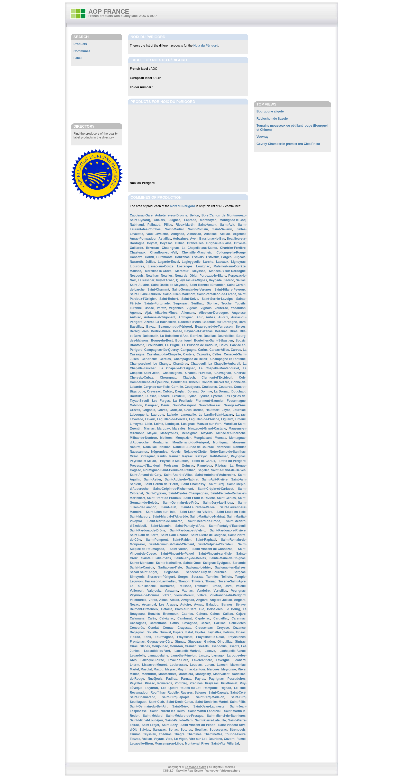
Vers (169, 739)
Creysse (223, 628)
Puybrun (151, 688)
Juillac (150, 262)
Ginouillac (224, 641)
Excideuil (178, 396)
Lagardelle (137, 655)
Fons (147, 637)
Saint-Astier (152, 479)
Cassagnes (138, 623)
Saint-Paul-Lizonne (174, 535)
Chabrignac (170, 248)
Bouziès (154, 614)
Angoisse (239, 312)
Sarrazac (159, 729)
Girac (134, 646)
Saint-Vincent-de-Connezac (212, 549)
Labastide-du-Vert (157, 651)
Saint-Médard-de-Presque (184, 716)
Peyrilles (136, 683)
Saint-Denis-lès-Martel (211, 702)
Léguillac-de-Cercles (172, 419)
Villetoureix (138, 600)
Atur (199, 317)
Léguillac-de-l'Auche (204, 419)
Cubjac (168, 391)
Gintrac (240, 641)
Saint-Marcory (140, 516)
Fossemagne (236, 401)
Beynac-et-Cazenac (198, 331)
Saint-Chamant (158, 289)
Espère (178, 632)
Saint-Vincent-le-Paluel (177, 553)
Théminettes (213, 734)
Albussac (194, 234)
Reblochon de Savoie (272, 118)
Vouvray (262, 136)
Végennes (176, 308)
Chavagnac (222, 373)
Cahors (201, 614)
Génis (165, 405)
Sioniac (212, 303)
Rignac (226, 688)
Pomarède (164, 683)
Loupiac (196, 665)
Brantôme (137, 345)
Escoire (164, 396)
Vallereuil (136, 590)
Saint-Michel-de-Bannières (226, 716)
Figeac (241, 632)
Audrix (223, 317)
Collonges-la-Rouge (230, 252)
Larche (208, 262)
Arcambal (149, 604)
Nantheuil (223, 447)
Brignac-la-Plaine (219, 243)
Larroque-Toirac (152, 660)
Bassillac (136, 326)
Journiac (239, 410)
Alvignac (187, 600)
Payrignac (216, 678)
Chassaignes (172, 373)
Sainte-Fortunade (157, 303)
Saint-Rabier (182, 539)
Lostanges (185, 266)
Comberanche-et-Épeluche (149, 382)
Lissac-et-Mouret (154, 665)
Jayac (226, 410)
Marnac (149, 428)
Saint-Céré (238, 692)
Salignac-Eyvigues (216, 563)
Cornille (177, 387)
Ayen (194, 238)
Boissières (215, 609)
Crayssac (184, 628)
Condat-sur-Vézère (215, 382)
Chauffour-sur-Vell (163, 252)
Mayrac (170, 669)
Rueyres (187, 692)
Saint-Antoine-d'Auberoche (215, 475)
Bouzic (240, 340)
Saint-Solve (189, 299)
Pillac (168, 224)
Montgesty (203, 674)
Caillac (228, 614)
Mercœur (181, 271)
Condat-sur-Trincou (185, 382)
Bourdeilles (226, 336)
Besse (177, 331)
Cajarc (241, 614)
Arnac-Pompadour (143, 238)
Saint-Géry (180, 706)
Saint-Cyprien (156, 493)
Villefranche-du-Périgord (228, 595)
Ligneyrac (238, 262)
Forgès (226, 257)
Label (77, 58)
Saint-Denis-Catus (180, 702)
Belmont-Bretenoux (144, 609)
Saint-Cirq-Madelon (210, 697)
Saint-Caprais (218, 692)
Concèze (136, 257)
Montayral (192, 743)
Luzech (222, 665)
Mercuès (213, 669)
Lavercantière (202, 660)
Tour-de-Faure (235, 734)
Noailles (167, 275)
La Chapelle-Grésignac (177, 368)
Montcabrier (167, 674)
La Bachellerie (166, 322)
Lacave (210, 651)
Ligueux (227, 419)
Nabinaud (137, 224)
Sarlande (239, 563)
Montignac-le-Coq (232, 220)
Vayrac (159, 739)
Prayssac (212, 683)
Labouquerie (139, 414)
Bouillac (210, 336)
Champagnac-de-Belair (190, 359)
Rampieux (204, 465)
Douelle (152, 632)
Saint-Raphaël (206, 539)
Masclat (146, 669)
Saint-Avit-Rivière (215, 479)
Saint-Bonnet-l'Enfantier (207, 285)
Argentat (239, 234)
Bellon (194, 215)
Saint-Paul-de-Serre (144, 535)
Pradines (196, 683)
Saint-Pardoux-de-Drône (147, 530)
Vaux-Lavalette (157, 234)
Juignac (174, 220)
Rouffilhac (158, 692)
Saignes (200, 692)
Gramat (190, 646)
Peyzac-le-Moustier (174, 461)
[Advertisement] (96, 94)
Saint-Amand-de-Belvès (228, 470)
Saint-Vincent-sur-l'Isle (215, 553)
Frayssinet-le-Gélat (210, 637)
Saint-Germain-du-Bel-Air (148, 706)
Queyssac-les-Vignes (191, 280)
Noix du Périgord (206, 45)
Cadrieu (187, 614)
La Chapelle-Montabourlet (219, 368)
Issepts (234, 646)
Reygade (215, 280)
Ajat (148, 312)
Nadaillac (150, 447)
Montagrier (160, 442)
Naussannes (139, 451)
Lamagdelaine (158, 655)
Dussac (151, 396)
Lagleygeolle (191, 262)
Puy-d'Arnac (165, 280)
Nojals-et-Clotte (195, 451)
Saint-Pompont (157, 539)
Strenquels (238, 729)
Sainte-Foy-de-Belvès (190, 558)
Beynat (152, 243)
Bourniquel (183, 340)
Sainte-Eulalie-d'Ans (156, 558)
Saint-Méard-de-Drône (204, 521)
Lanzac (204, 655)
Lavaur (150, 419)
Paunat (174, 456)
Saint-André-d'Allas (178, 475)
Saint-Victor (178, 549)
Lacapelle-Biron (141, 743)
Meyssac (198, 271)
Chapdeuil (198, 363)
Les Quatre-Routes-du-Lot (180, 688)
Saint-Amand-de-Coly (145, 475)
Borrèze (196, 336)
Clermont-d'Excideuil (217, 377)
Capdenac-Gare (141, 215)
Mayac (152, 433)
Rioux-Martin (185, 224)
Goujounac (160, 646)
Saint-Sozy (170, 725)
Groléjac (176, 410)
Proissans (171, 465)
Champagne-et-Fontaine (227, 359)
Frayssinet (185, 637)
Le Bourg (232, 609)
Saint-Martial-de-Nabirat (207, 516)
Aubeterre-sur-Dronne (171, 215)
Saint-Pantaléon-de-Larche (216, 294)
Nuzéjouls (155, 678)
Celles (216, 354)
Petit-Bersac (219, 456)
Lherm (134, 665)
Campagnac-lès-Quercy (161, 350)
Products (80, 44)
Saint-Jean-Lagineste (208, 706)
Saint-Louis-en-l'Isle (231, 512)
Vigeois (192, 308)
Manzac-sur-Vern (209, 424)
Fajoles (200, 632)
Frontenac (137, 641)
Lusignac (188, 424)
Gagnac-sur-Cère (159, 641)
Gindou (209, 641)
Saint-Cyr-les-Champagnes (188, 493)
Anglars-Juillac (221, 600)
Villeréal (233, 743)
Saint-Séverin (222, 229)
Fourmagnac (164, 637)
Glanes (145, 646)
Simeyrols (137, 577)
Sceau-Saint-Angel (143, 572)
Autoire (185, 604)
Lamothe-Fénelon (183, 655)
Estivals (198, 257)
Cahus (215, 614)
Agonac (135, 312)
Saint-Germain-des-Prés (180, 502)
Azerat (149, 322)
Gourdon (176, 646)
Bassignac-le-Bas (212, 238)
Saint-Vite (218, 743)
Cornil (149, 257)
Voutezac (221, 308)
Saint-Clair (156, 702)
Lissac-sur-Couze (160, 266)
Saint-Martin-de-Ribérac (165, 521)
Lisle (148, 424)
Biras (233, 331)
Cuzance (239, 628)
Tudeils (240, 303)
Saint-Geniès (226, 498)
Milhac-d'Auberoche (230, 433)
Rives (205, 743)
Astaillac (165, 238)
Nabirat (135, 447)
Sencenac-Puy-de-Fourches (206, 572)
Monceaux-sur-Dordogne (227, 271)
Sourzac (197, 577)
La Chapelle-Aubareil (224, 363)
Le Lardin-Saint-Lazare (216, 414)
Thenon (183, 581)
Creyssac (154, 391)
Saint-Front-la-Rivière (199, 498)
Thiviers (197, 581)
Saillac (241, 280)
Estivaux (212, 257)
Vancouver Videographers (222, 770)
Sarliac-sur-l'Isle (170, 567)
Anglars (202, 600)
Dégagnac (137, 632)
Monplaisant (203, 438)
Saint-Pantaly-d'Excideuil (227, 526)
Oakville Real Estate (189, 770)
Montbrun (149, 674)
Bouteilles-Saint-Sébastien (213, 340)
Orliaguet (148, 456)
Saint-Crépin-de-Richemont (173, 489)
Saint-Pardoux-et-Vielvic (187, 530)
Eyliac (191, 396)
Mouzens (238, 442)
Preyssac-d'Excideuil (145, 465)
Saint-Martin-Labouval (204, 711)
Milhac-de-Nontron (143, 438)
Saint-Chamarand (142, 697)
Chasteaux (137, 252)
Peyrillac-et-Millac (143, 461)
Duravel (165, 632)
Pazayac (201, 456)
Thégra (179, 734)
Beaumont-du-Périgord (175, 326)
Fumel (240, 739)
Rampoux (211, 688)
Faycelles (214, 632)
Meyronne (228, 669)
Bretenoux (170, 614)
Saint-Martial (174, 229)
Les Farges (161, 401)
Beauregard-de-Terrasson (214, 326)
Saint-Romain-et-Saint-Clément (171, 544)
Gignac (180, 641)
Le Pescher (146, 280)
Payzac (187, 456)
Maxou (158, 669)
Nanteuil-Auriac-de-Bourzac (193, 447)
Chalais (159, 220)
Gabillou (136, 405)
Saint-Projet (150, 725)
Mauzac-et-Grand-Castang (207, 428)
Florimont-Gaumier (210, 401)
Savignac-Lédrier (198, 567)
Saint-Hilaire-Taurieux (145, 294)
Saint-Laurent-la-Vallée (198, 507)
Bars (242, 322)
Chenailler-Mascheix (197, 252)
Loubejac (172, 424)
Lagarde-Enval (168, 262)
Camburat (184, 618)
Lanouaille (188, 414)
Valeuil (241, 586)
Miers (241, 669)
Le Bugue (172, 345)
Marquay (163, 428)
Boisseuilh (150, 336)
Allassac (210, 234)
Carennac (239, 618)
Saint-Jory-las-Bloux (218, 502)
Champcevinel (140, 363)
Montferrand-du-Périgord (190, 442)
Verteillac (220, 590)
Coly (242, 377)
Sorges (183, 577)
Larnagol (218, 655)
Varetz (161, 308)
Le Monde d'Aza (195, 766)
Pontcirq (181, 683)
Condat (153, 628)
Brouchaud (154, 345)
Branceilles (195, 243)
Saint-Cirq (216, 484)
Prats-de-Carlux (203, 461)
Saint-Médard (152, 716)
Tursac (216, 586)
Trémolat (201, 586)
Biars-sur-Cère (185, 609)
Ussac (149, 308)
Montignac (220, 442)
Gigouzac (195, 641)
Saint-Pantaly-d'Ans (189, 526)
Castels (188, 354)
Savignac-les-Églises (230, 567)
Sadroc (229, 280)
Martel (134, 669)
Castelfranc (158, 623)
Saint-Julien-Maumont (179, 294)
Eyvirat (203, 396)
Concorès (137, 628)
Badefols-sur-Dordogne (220, 322)
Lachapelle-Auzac (232, 651)
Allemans (188, 312)
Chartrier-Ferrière (232, 248)
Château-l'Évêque (198, 373)
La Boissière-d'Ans (174, 336)
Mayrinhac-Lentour (191, 669)
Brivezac (152, 248)
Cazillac (220, 623)
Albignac (177, 234)
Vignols (206, 308)
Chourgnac (168, 377)
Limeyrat (136, 424)
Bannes (227, 604)
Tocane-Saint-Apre (232, 581)
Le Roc (239, 688)
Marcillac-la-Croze (158, 271)
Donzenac (182, 257)
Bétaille (166, 609)
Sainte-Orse (191, 563)
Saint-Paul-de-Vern (179, 720)
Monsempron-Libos (169, 743)
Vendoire (203, 590)
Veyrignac (238, 590)
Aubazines (180, 238)
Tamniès (212, 577)
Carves (236, 350)
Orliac (134, 456)
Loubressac (178, 665)
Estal (189, 632)
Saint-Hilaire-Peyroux (229, 289)
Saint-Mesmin (161, 526)
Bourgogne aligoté (270, 111)
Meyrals (207, 433)
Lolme (158, 424)
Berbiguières (139, 331)
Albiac (174, 600)
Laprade (190, 220)
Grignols (148, 410)
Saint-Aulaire (139, 285)
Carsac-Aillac (219, 350)
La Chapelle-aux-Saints (199, 248)
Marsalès (178, 428)
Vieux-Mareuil (184, 595)
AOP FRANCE (108, 11)
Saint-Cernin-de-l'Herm (161, 484)
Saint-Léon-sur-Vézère (195, 512)
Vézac (166, 595)
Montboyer (208, 220)
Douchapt (238, 391)
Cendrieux (149, 359)
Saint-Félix (238, 702)
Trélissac (184, 586)
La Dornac (221, 391)
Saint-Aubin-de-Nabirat (181, 479)
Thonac (210, 581)
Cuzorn (229, 739)
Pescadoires (236, 678)
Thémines (194, 734)
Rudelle (173, 692)
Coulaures (209, 387)
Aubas (210, 317)
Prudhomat (229, 683)
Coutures (225, 387)
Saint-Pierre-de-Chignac (208, 535)
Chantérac (180, 363)
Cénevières (237, 623)
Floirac (135, 637)
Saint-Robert (168, 299)
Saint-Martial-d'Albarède (170, 516)
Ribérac (221, 465)
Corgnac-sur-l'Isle (157, 387)
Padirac (171, 678)
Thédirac (165, 734)
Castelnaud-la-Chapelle (164, 354)
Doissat (192, 391)
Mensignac (189, 433)
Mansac (135, 271)
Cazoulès (203, 354)
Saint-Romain (198, 229)
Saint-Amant (207, 224)
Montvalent (221, 674)
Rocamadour (139, 692)
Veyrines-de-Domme (144, 595)
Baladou (212, 604)
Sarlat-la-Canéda (142, 567)
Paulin (162, 456)
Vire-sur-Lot (198, 739)
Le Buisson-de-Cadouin (199, 345)
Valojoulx (154, 590)
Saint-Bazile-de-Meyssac (169, 285)
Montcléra (185, 674)
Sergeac (240, 572)
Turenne (136, 308)
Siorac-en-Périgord (161, 577)
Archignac (186, 317)
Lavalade (136, 419)
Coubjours (192, 387)
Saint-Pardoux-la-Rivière (227, 530)
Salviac (145, 729)
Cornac (168, 628)
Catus (174, 623)
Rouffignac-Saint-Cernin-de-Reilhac (169, 470)
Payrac (200, 678)
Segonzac (180, 303)
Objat (193, 275)
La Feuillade (183, 401)
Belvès (241, 326)
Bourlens (215, 739)
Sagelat (203, 470)
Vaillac (147, 739)
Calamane (137, 618)
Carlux (203, 350)
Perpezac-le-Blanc (213, 275)
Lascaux (222, 262)
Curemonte (164, 257)
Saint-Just (168, 507)
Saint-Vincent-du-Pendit (197, 725)
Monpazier (183, 438)
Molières (166, 438)
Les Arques (168, 604)
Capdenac (202, 618)
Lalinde (172, 414)
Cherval (240, 373)
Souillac (201, 729)
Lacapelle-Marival (187, 651)
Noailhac (152, 275)
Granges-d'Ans (235, 405)
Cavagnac (189, 623)
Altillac (225, 234)
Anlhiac (135, 317)
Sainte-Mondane (142, 563)
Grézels (203, 646)
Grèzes (135, 410)
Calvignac (166, 618)
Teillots (227, 577)
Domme (206, 391)
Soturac (186, 729)
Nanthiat (239, 447)
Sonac (173, 729)
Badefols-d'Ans (189, 322)
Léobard (239, 660)
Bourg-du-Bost (162, 340)
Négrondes (159, 451)
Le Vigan (180, 739)
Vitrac (153, 600)
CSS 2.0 (168, 770)
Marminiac (237, 665)
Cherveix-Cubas (141, 377)
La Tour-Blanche (143, 586)
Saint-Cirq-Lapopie (175, 697)
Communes (82, 51)
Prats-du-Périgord (232, 461)
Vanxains (171, 590)
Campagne (188, 350)
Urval (228, 586)
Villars (202, 595)
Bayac (150, 326)
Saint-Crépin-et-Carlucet (215, 489)
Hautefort (212, 410)
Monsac (220, 438)
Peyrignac (238, 456)
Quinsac (188, 465)
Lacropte (157, 414)
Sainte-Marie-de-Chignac (227, 558)
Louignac (203, 266)
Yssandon (238, 308)
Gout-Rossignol (184, 405)
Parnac (186, 678)
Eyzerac (216, 396)
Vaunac (187, 590)
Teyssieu (149, 734)
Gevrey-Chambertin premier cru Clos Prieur (288, 144)
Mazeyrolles (169, 433)
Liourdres (137, 266)
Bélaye (241, 604)
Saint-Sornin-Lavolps (217, 299)
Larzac (241, 414)
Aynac (198, 604)
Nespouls (137, 275)
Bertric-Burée (161, 331)
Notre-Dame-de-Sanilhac (227, 451)
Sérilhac (197, 303)
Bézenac (221, 331)
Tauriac (135, 734)
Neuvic (175, 451)
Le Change (161, 363)
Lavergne (223, 660)
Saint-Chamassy (193, 484)
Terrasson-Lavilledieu (160, 581)
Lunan (209, 665)
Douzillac (136, 396)
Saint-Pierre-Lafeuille (210, 720)
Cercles (165, 359)
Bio (201, 609)
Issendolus (218, 646)
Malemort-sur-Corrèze (230, 266)
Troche (226, 303)
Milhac (134, 674)
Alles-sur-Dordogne (213, 312)
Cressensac (204, 628)
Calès (223, 345)
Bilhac (180, 243)
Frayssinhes (237, 637)
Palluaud (154, 224)
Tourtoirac (166, 586)
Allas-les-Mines (166, 312)
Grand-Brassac (210, 405)
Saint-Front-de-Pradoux (164, 498)
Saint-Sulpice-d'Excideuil (216, 544)
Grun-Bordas (193, 410)
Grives (162, 410)
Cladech (189, 377)
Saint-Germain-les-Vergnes (192, 289)
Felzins (228, 632)
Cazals (205, 623)
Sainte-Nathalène (168, 563)
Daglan (180, 391)
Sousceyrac (218, 729)
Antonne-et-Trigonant (159, 317)
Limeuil (240, 419)
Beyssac (166, 243)
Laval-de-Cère (178, 660)
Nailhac (164, 447)
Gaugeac (151, 405)
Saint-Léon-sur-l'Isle (160, 512)
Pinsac (150, 683)
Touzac (135, 739)
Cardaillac (220, 618)
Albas (163, 600)
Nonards (181, 275)
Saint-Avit (227, 224)
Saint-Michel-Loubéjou (146, 720)
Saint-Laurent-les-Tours (167, 711)
